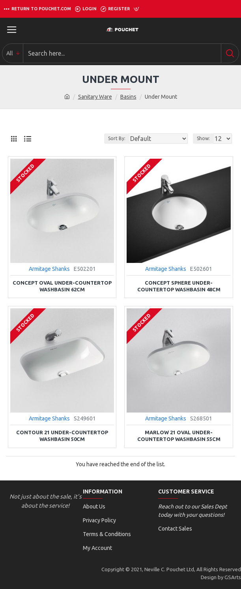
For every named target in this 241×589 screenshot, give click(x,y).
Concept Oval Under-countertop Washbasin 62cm (62, 286)
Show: (203, 138)
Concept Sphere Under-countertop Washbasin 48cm (178, 286)
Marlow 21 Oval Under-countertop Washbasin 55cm (178, 436)
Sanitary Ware (95, 97)
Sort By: (116, 138)
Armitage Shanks (49, 269)
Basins (128, 97)
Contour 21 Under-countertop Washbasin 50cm (62, 436)
